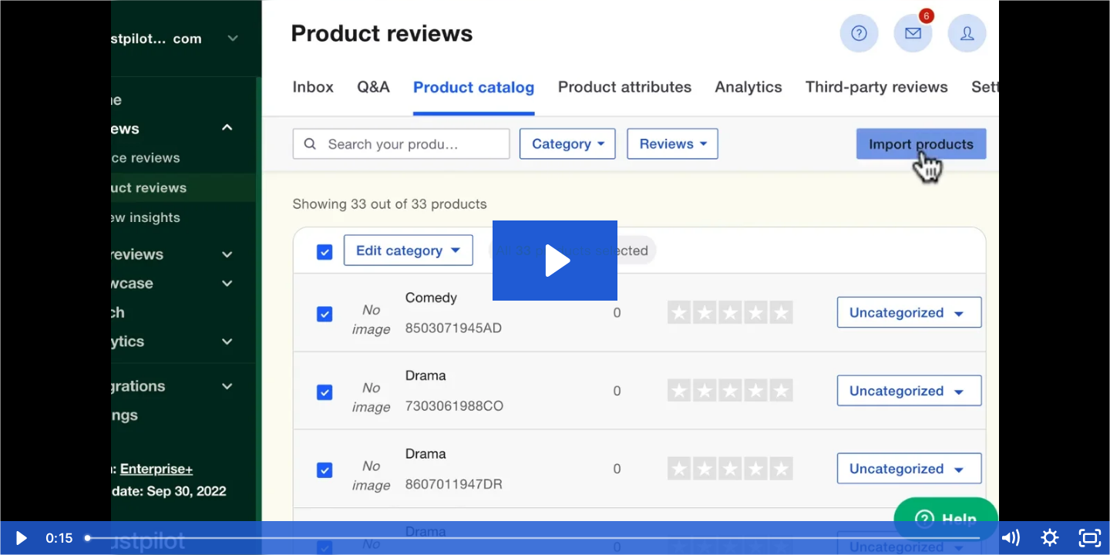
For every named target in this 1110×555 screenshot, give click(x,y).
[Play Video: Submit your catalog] (555, 260)
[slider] (533, 538)
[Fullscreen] (1090, 538)
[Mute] (1010, 538)
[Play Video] (20, 538)
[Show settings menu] (1050, 538)
